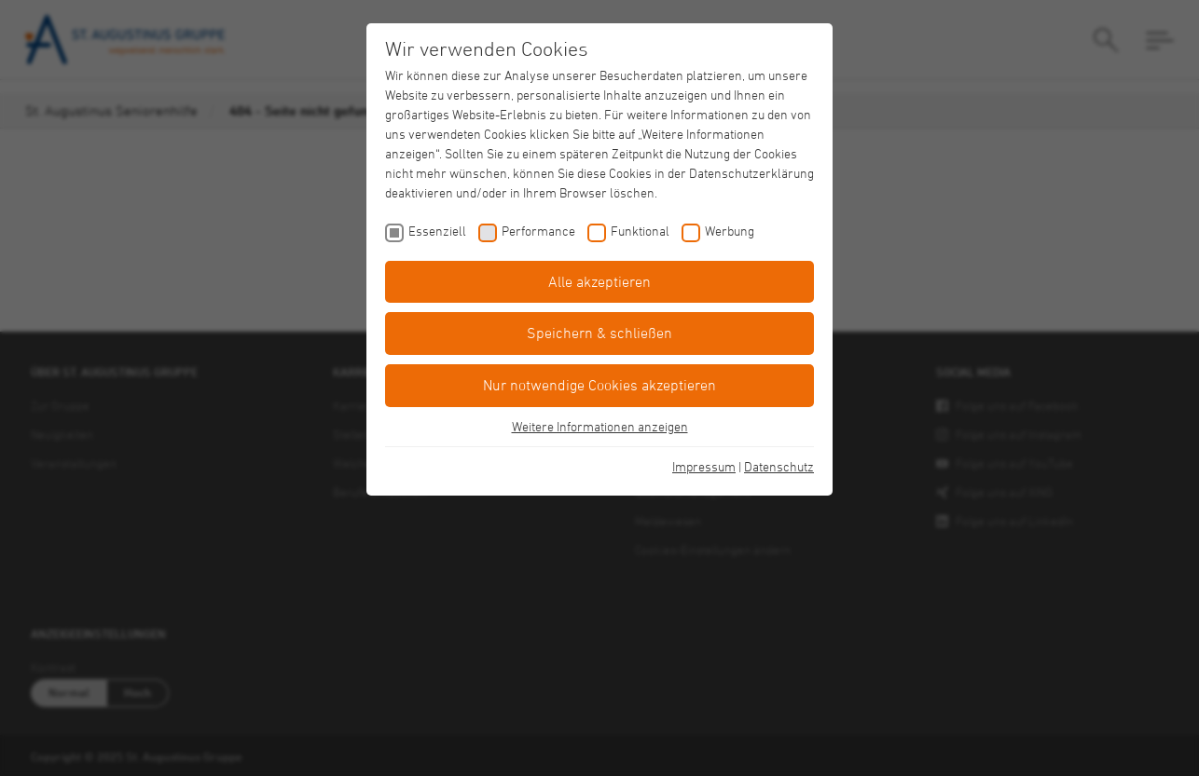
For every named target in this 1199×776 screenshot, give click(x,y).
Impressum (704, 466)
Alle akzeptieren (599, 281)
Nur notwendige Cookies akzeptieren (599, 384)
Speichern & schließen (599, 332)
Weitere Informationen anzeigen (600, 426)
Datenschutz (779, 466)
